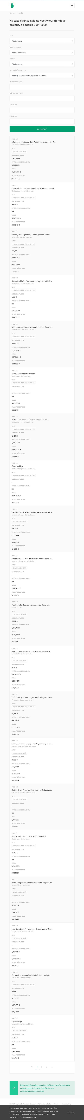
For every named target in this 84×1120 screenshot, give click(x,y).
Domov (12, 13)
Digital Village (17, 1021)
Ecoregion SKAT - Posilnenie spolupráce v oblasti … (32, 281)
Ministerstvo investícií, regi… (22, 654)
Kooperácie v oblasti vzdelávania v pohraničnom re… (32, 327)
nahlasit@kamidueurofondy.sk (32, 1091)
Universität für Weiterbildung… (23, 1024)
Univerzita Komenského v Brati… (23, 515)
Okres (12, 59)
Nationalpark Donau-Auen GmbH (24, 746)
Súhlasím (71, 1112)
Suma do (13, 116)
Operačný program (18, 70)
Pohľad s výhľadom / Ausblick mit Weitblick (29, 836)
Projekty (20, 13)
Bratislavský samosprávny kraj (23, 191)
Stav (11, 36)
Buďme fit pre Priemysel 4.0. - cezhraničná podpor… (32, 790)
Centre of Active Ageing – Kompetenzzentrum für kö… (33, 512)
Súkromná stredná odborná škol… (24, 792)
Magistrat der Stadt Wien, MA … (23, 931)
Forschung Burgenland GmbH (22, 700)
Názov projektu (16, 82)
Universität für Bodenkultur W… (23, 144)
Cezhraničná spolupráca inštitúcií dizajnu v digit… (31, 975)
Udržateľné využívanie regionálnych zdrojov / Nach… (32, 697)
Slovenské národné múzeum (22, 237)
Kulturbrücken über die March (23, 373)
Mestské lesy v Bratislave (21, 885)
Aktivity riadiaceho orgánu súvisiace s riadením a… (31, 651)
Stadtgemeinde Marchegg (21, 376)
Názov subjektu (16, 93)
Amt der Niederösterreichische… (24, 329)
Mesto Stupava (17, 607)
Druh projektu (16, 47)
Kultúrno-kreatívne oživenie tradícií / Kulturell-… (30, 419)
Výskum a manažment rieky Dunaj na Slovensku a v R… (33, 142)
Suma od (13, 105)
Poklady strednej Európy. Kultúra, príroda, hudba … (32, 234)
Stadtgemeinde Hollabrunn (21, 839)
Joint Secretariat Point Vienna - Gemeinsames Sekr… (32, 929)
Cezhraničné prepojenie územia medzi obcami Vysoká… (33, 188)
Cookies (33, 1117)
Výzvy (56, 1103)
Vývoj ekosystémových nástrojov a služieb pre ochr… (32, 882)
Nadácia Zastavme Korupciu (34, 1103)
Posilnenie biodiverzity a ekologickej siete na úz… (31, 605)
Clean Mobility (17, 466)
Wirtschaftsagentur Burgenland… (24, 468)
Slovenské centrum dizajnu (21, 977)
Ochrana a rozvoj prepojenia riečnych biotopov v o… (32, 743)
